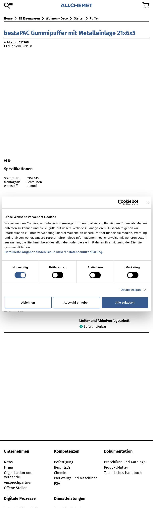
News (8, 462)
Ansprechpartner (18, 482)
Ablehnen (28, 302)
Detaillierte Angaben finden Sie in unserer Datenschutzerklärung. (54, 252)
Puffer (94, 18)
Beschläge (62, 467)
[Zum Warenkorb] (145, 5)
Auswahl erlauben (76, 302)
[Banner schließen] (147, 202)
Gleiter (79, 18)
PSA (57, 483)
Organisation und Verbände (18, 475)
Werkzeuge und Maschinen (76, 478)
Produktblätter (116, 467)
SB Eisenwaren (29, 18)
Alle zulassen (124, 302)
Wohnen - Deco (57, 18)
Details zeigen (131, 289)
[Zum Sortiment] (8, 6)
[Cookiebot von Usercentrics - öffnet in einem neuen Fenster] (120, 202)
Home (8, 18)
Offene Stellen (15, 488)
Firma (8, 467)
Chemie (60, 473)
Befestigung (63, 462)
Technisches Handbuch (123, 473)
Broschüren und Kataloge (124, 462)
